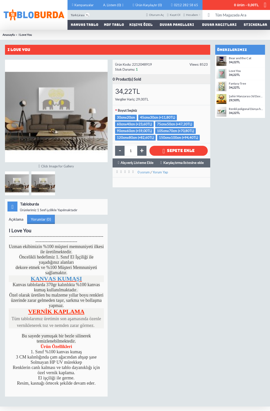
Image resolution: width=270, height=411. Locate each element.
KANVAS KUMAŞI (56, 278)
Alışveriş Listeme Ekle (137, 162)
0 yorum (143, 172)
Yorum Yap (160, 172)
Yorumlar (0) (41, 219)
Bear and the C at (240, 58)
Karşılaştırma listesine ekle (183, 162)
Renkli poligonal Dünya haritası (246, 109)
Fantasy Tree (237, 83)
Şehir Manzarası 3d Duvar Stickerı (246, 96)
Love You (235, 71)
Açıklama (16, 219)
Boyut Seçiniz (127, 110)
